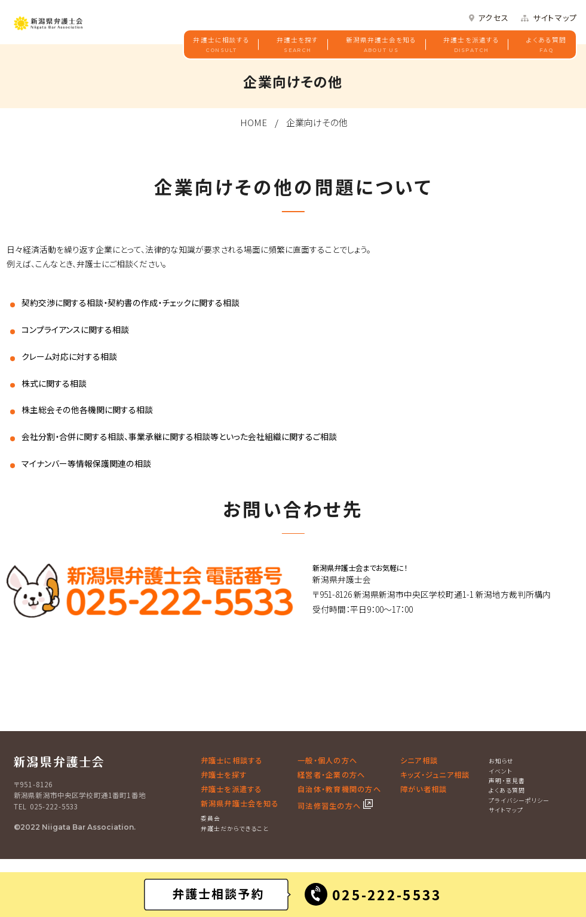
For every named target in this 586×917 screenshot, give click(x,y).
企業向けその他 (317, 122)
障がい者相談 (423, 789)
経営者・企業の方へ (331, 774)
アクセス (493, 18)
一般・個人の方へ (327, 760)
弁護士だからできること (235, 828)
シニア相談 (419, 760)
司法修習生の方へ (330, 805)
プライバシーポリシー (519, 800)
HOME (253, 122)
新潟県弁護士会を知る (381, 44)
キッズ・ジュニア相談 (435, 774)
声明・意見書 (507, 780)
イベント (501, 770)
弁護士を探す (297, 44)
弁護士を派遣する (471, 44)
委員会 (210, 818)
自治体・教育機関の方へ (339, 789)
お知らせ (501, 760)
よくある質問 (546, 44)
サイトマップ (555, 18)
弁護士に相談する (221, 44)
